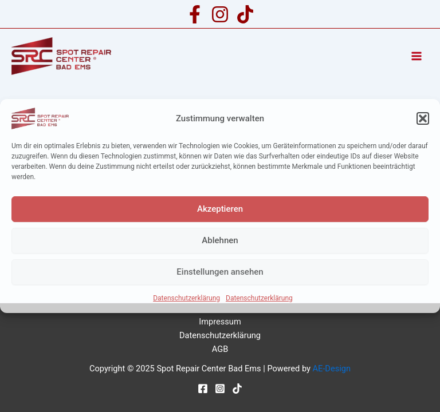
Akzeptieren (220, 209)
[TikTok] (245, 14)
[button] (423, 118)
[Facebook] (195, 14)
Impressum (220, 321)
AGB (220, 349)
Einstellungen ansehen (219, 272)
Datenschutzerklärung (186, 298)
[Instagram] (220, 14)
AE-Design (332, 368)
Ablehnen (220, 240)
